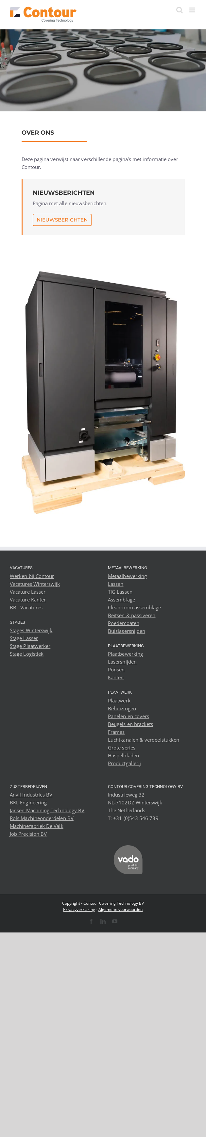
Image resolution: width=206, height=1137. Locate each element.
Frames (116, 732)
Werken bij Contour (32, 576)
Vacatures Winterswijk (35, 584)
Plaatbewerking (125, 654)
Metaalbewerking (127, 576)
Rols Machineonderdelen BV (42, 818)
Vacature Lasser (27, 591)
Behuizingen (122, 708)
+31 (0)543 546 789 (135, 818)
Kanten (116, 677)
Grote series (121, 747)
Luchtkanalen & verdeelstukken (143, 739)
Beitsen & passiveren (132, 615)
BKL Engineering (28, 802)
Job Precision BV (28, 834)
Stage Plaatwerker (30, 646)
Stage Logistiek (26, 654)
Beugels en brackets (130, 724)
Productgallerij (124, 763)
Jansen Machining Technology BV (47, 810)
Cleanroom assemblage (134, 607)
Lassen (115, 584)
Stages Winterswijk (31, 630)
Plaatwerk (119, 700)
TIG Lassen (120, 591)
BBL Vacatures (26, 607)
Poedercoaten (123, 623)
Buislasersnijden (126, 631)
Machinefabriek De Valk (36, 826)
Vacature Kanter (28, 599)
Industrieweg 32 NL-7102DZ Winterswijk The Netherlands (135, 802)
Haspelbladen (123, 755)
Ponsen (116, 669)
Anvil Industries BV (31, 794)
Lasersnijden (122, 661)
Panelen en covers (128, 716)
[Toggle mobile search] (179, 10)
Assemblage (121, 599)
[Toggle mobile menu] (192, 10)
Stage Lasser (24, 638)
